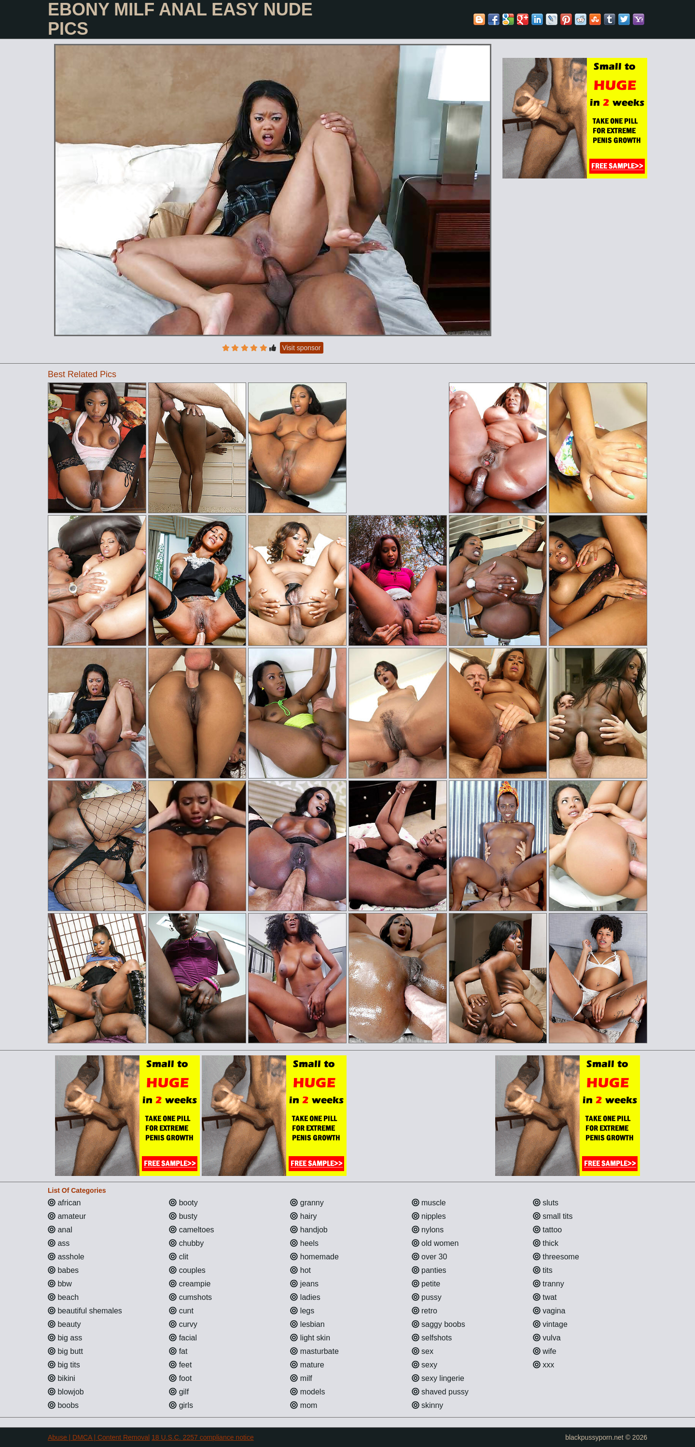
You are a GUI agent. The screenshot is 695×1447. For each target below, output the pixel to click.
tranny (548, 1284)
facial (183, 1338)
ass (59, 1243)
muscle (429, 1203)
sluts (545, 1203)
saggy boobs (438, 1324)
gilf (179, 1392)
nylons (428, 1230)
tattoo (547, 1230)
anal (60, 1230)
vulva (547, 1338)
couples (187, 1270)
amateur (67, 1216)
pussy (427, 1297)
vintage (550, 1324)
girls (181, 1405)
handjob (308, 1230)
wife (544, 1351)
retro (424, 1311)
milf (301, 1378)
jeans (304, 1284)
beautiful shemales (85, 1311)
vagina (549, 1311)
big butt (65, 1351)
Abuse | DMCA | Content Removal (99, 1437)
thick (545, 1243)
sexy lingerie (438, 1378)
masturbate (314, 1351)
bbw (60, 1284)
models (307, 1392)
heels (304, 1243)
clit (178, 1257)
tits (543, 1270)
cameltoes (191, 1230)
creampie (189, 1284)
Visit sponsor (301, 348)
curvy (183, 1324)
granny (306, 1203)
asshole (66, 1257)
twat (545, 1297)
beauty (64, 1324)
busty (183, 1216)
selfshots (432, 1338)
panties (429, 1270)
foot (180, 1378)
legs (302, 1311)
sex (422, 1351)
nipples (429, 1216)
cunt (181, 1311)
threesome (556, 1257)
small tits (553, 1216)
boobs (63, 1405)
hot (300, 1270)
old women (435, 1243)
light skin (310, 1338)
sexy (424, 1365)
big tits (64, 1365)
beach (63, 1297)
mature (307, 1365)
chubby (186, 1243)
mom (303, 1405)
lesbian (307, 1324)
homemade (314, 1257)
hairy (303, 1216)
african (64, 1203)
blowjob (66, 1392)
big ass (65, 1338)
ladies (305, 1297)
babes (63, 1270)
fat (178, 1351)
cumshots (190, 1297)
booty (183, 1203)
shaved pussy (440, 1392)
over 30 (429, 1257)
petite (426, 1284)
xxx (543, 1365)
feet (180, 1365)
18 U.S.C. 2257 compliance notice (203, 1437)
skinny (428, 1405)
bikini (61, 1378)
